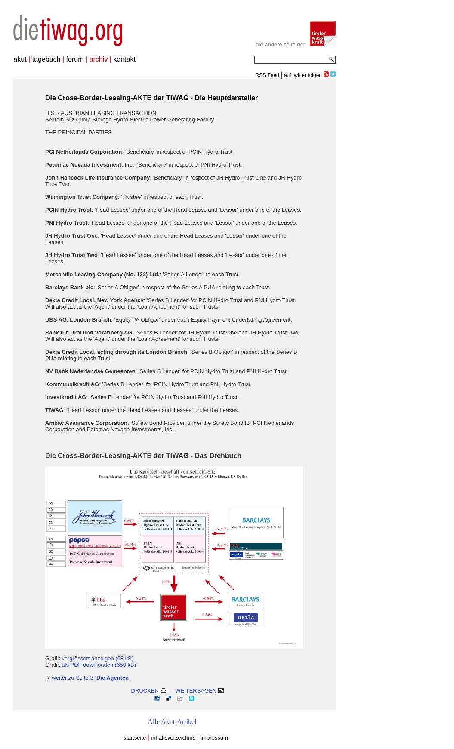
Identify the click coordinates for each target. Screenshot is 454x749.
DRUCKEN (148, 690)
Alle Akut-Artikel (172, 721)
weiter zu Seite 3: (90, 678)
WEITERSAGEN (199, 690)
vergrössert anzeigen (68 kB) (97, 658)
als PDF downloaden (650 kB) (99, 665)
